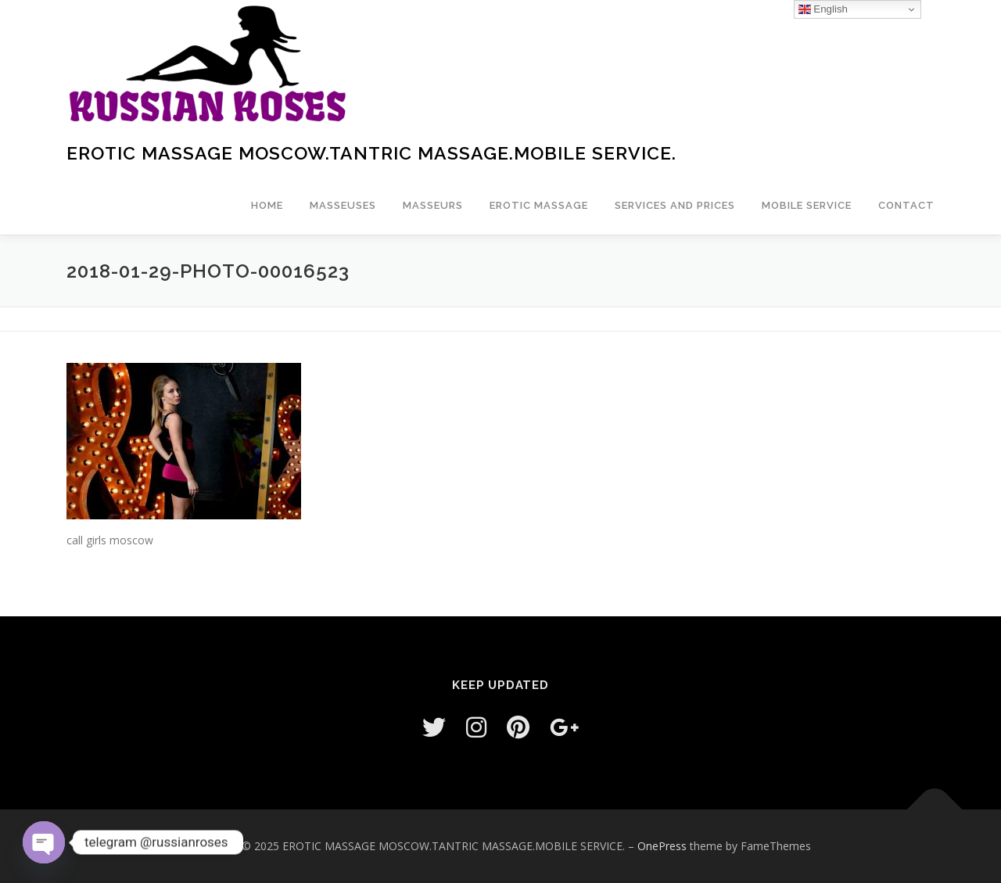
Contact (906, 205)
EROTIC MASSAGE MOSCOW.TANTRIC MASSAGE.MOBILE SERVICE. (371, 152)
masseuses (343, 205)
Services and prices (675, 205)
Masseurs (433, 205)
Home (267, 205)
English (823, 9)
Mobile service (807, 205)
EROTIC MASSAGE (539, 205)
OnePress (662, 845)
